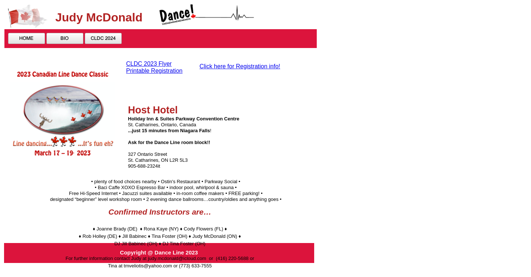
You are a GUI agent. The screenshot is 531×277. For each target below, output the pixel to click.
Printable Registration (154, 71)
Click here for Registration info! (239, 66)
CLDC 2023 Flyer (149, 64)
